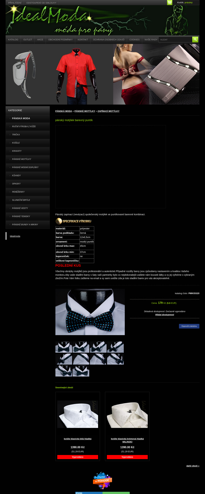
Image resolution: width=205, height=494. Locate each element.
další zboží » (192, 466)
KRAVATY (16, 151)
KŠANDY (16, 175)
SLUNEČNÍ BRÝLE (21, 200)
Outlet (27, 39)
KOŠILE (16, 143)
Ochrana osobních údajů (108, 39)
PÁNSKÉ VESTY (20, 208)
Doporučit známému (189, 326)
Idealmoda (15, 236)
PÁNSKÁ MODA (63, 111)
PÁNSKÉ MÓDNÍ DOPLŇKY (25, 167)
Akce (40, 39)
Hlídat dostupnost (164, 314)
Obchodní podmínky (60, 39)
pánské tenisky (21, 216)
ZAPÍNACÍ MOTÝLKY (108, 111)
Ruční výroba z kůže (24, 126)
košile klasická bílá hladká (77, 438)
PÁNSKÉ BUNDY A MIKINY (25, 224)
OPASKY (16, 184)
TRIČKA (16, 135)
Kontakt (83, 39)
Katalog (13, 39)
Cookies (135, 39)
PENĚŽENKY (18, 192)
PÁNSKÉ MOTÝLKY (21, 159)
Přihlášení (14, 3)
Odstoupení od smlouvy (41, 3)
